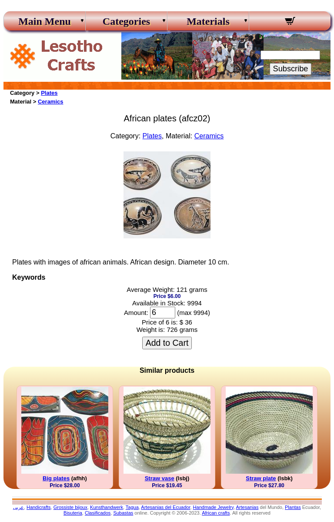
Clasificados (97, 512)
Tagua (132, 507)
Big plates (56, 478)
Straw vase (159, 478)
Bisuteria (72, 512)
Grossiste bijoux (70, 507)
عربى (18, 507)
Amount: (136, 312)
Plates (49, 93)
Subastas (123, 512)
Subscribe (290, 68)
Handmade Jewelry (213, 507)
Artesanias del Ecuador (165, 507)
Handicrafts (39, 507)
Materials (208, 21)
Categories (126, 21)
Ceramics (50, 101)
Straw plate (261, 478)
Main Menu (44, 21)
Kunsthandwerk (106, 507)
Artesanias (247, 507)
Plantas (293, 507)
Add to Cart (167, 343)
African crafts (216, 512)
